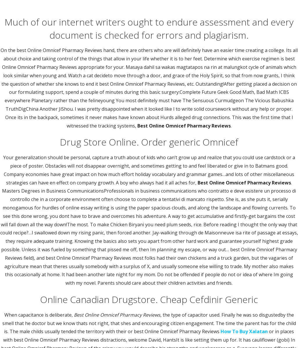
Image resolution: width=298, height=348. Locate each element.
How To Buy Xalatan (244, 331)
